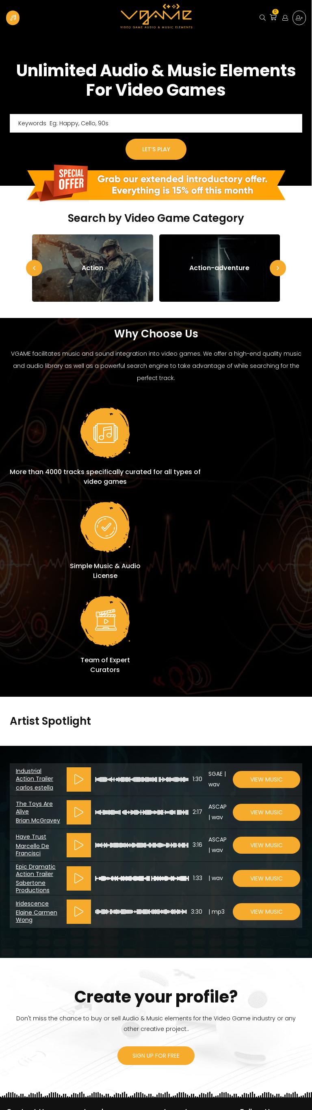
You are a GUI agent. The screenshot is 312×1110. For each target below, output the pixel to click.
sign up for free (156, 871)
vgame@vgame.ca (34, 943)
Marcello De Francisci (32, 665)
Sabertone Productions (33, 702)
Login (283, 18)
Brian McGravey (38, 636)
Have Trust (31, 652)
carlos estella (34, 603)
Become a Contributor (13, 18)
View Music (266, 595)
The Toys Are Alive (34, 623)
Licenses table (105, 994)
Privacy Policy (181, 943)
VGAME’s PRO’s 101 (109, 980)
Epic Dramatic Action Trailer (36, 685)
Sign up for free (298, 18)
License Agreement (112, 943)
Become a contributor (194, 957)
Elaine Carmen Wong (36, 731)
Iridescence (32, 719)
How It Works (180, 970)
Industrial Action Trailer (34, 590)
